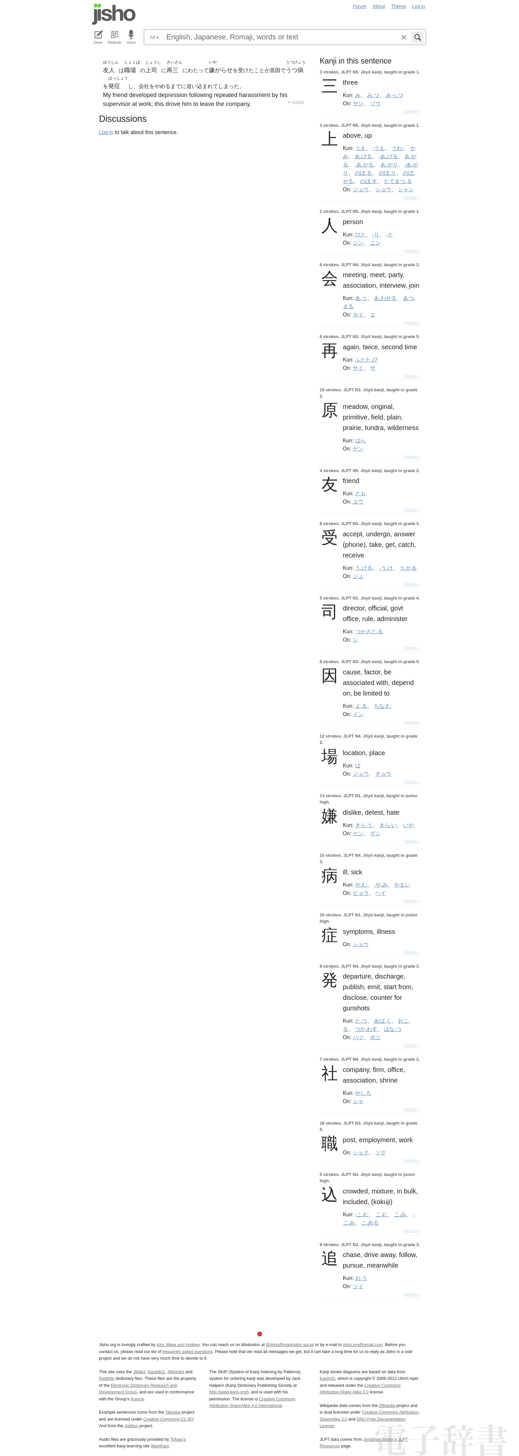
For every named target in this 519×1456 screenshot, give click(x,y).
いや (408, 825)
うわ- (398, 148)
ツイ (358, 1286)
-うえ (378, 148)
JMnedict (175, 1371)
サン (358, 103)
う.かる (408, 567)
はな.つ (392, 1029)
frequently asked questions (187, 1351)
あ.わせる (385, 298)
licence (137, 1398)
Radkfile (106, 1378)
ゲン (358, 448)
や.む (361, 884)
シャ (358, 1101)
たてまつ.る (398, 181)
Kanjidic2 (156, 1371)
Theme (398, 6)
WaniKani (160, 1445)
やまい (402, 884)
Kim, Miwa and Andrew (178, 1344)
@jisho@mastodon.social (290, 1344)
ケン (358, 833)
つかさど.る (369, 631)
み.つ (373, 95)
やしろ (363, 1092)
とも (360, 493)
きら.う (363, 825)
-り (375, 234)
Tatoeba (172, 1412)
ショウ (383, 189)
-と (389, 234)
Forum (360, 6)
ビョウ (361, 893)
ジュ (358, 576)
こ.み (400, 1214)
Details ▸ (411, 111)
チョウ (383, 773)
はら (360, 440)
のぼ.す (368, 181)
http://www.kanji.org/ (228, 1391)
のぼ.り (387, 172)
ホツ (375, 1037)
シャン (406, 189)
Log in (418, 6)
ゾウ (375, 103)
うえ (360, 148)
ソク (380, 1152)
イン (358, 714)
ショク (361, 1152)
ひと (360, 234)
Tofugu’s (178, 1439)
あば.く (382, 1020)
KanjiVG (327, 1378)
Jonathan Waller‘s (380, 1439)
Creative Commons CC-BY (168, 1419)
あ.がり (389, 164)
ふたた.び (366, 359)
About (379, 6)
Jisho (114, 14)
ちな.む (382, 705)
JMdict (139, 1371)
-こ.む (362, 1214)
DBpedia (387, 1405)
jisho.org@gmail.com (363, 1344)
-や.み (381, 884)
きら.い (388, 825)
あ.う (361, 298)
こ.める (370, 1222)
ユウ (358, 501)
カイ (358, 314)
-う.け (386, 567)
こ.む (382, 1214)
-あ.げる (388, 156)
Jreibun (298, 102)
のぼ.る (363, 172)
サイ (358, 367)
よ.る (361, 705)
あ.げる (363, 156)
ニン (375, 242)
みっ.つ (394, 95)
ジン (358, 242)
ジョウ (361, 189)
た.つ (361, 1020)
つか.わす (366, 1029)
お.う (361, 1278)
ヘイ (380, 893)
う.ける (363, 567)
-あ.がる (364, 164)
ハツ (358, 1037)
